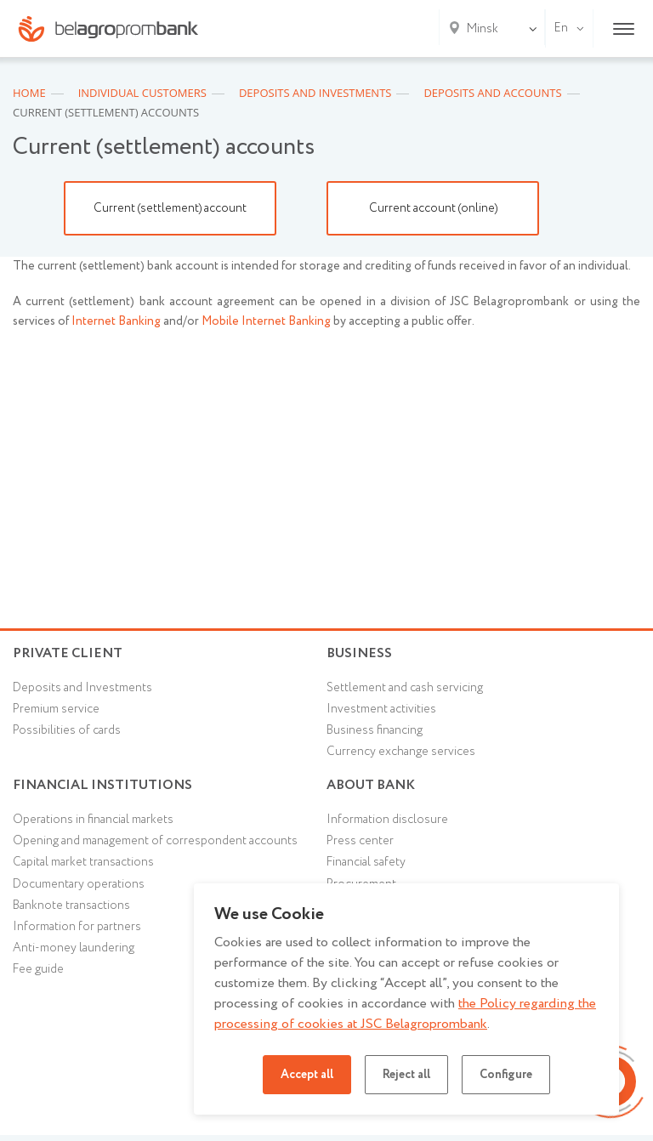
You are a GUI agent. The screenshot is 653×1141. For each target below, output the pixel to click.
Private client (67, 653)
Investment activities (381, 709)
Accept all (307, 1074)
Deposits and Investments (82, 687)
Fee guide (38, 969)
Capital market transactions (83, 862)
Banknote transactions (71, 905)
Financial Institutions (102, 785)
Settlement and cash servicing (404, 687)
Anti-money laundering (73, 948)
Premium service (56, 709)
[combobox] (479, 29)
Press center (360, 840)
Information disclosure (387, 819)
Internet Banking (116, 321)
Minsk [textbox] (482, 28)
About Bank (370, 785)
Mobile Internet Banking (266, 321)
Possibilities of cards (67, 730)
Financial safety (366, 862)
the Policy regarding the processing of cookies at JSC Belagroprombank (405, 1014)
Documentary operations (79, 884)
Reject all (406, 1074)
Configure (506, 1074)
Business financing (374, 730)
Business (359, 653)
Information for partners (77, 926)
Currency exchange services (400, 751)
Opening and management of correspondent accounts (155, 840)
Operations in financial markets (93, 819)
